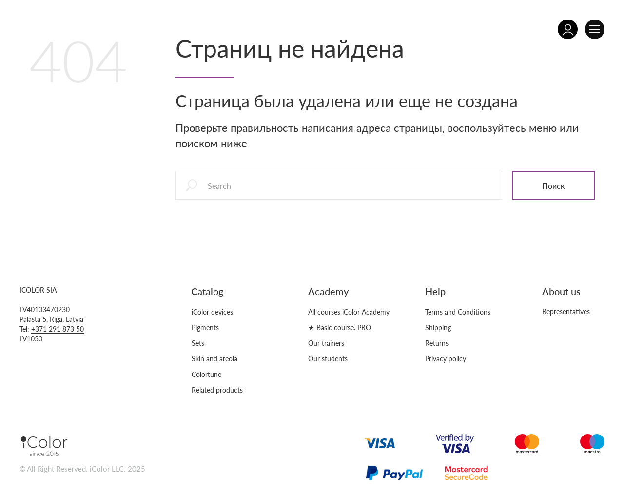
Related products (217, 390)
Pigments (205, 327)
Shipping (438, 327)
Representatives (566, 311)
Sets (198, 343)
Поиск (553, 185)
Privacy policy (445, 359)
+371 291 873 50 (57, 329)
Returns (436, 343)
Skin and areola (214, 359)
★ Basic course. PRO (339, 327)
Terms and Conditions (457, 312)
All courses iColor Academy (349, 312)
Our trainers (326, 343)
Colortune (206, 374)
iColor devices (212, 312)
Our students (328, 359)
